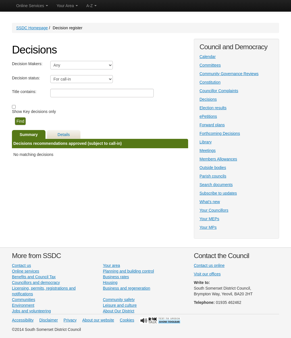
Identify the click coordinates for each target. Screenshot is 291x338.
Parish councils (212, 176)
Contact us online (209, 265)
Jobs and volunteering (31, 311)
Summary (29, 134)
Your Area (67, 5)
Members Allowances (218, 159)
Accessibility (23, 320)
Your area (111, 265)
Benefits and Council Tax (34, 277)
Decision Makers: (27, 63)
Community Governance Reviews (229, 73)
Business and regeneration (126, 288)
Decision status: (26, 78)
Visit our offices (207, 274)
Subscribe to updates (218, 193)
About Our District (118, 311)
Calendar (207, 56)
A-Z (91, 5)
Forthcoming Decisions (219, 133)
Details (64, 134)
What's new (209, 201)
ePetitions (208, 116)
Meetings (207, 150)
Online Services (32, 5)
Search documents (216, 184)
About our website (98, 320)
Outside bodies (212, 167)
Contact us (21, 265)
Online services (25, 271)
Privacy (70, 320)
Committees (210, 65)
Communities (23, 299)
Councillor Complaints (218, 90)
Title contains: (24, 91)
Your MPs (208, 227)
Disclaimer (48, 320)
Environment (23, 305)
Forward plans (212, 125)
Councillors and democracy (36, 282)
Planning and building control (128, 271)
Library (205, 142)
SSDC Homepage (32, 28)
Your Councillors (213, 210)
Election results (212, 108)
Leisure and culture (120, 305)
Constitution (210, 82)
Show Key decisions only (34, 111)
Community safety (119, 299)
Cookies (127, 320)
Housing (110, 282)
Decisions (208, 99)
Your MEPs (209, 219)
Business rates (116, 277)
